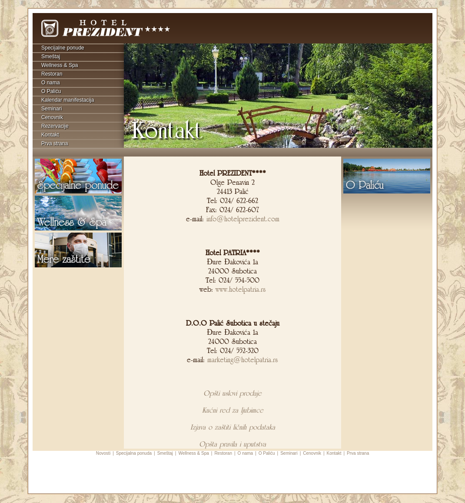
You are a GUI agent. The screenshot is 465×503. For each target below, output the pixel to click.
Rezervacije (55, 126)
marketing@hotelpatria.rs (242, 359)
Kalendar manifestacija (67, 100)
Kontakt (50, 135)
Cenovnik (52, 117)
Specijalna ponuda (134, 453)
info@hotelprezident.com (242, 218)
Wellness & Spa (59, 65)
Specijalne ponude (62, 48)
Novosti (103, 453)
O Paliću (51, 91)
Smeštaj (50, 56)
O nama (50, 83)
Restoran (52, 74)
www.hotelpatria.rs (239, 289)
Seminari (51, 109)
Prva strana (54, 143)
